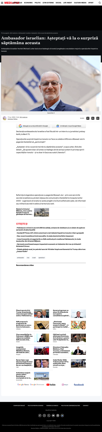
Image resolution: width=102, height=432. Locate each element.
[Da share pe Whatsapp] (97, 118)
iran (28, 257)
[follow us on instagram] (65, 385)
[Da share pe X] (92, 118)
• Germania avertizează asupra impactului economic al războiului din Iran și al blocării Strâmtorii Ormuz (48, 245)
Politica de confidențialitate (70, 405)
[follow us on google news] (23, 385)
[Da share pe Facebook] (87, 118)
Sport (90, 3)
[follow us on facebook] (79, 385)
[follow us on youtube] (51, 385)
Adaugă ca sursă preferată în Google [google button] (33, 126)
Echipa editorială (19, 405)
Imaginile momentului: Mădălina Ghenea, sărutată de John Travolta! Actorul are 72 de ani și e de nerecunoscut (24, 349)
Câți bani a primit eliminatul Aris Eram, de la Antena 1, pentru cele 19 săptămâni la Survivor (61, 337)
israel (34, 257)
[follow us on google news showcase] (37, 385)
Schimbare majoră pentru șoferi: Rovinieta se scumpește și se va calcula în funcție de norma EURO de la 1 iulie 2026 (23, 375)
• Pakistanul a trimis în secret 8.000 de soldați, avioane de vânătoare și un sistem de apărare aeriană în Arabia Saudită (50, 229)
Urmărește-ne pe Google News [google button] (68, 125)
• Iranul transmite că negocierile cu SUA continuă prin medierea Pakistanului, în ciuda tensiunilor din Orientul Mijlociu (48, 240)
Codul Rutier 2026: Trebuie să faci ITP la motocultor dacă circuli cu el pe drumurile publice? (60, 362)
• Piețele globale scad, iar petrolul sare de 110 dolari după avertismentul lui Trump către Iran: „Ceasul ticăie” (51, 250)
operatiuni (42, 257)
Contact (85, 405)
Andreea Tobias (12, 119)
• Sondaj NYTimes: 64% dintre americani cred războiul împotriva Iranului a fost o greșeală (50, 233)
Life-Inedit (67, 3)
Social (58, 3)
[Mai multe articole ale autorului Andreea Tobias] (5, 118)
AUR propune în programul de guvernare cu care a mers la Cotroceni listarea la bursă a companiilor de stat (23, 324)
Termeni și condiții (52, 405)
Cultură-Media (80, 3)
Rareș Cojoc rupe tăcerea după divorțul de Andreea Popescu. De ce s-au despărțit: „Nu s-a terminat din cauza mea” (24, 362)
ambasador (20, 257)
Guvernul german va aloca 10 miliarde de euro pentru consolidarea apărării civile (61, 313)
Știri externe (48, 3)
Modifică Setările (51, 410)
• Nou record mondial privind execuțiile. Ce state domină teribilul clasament (45, 236)
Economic (28, 3)
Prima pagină (5, 33)
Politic (38, 3)
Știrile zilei (17, 3)
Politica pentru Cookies (35, 405)
